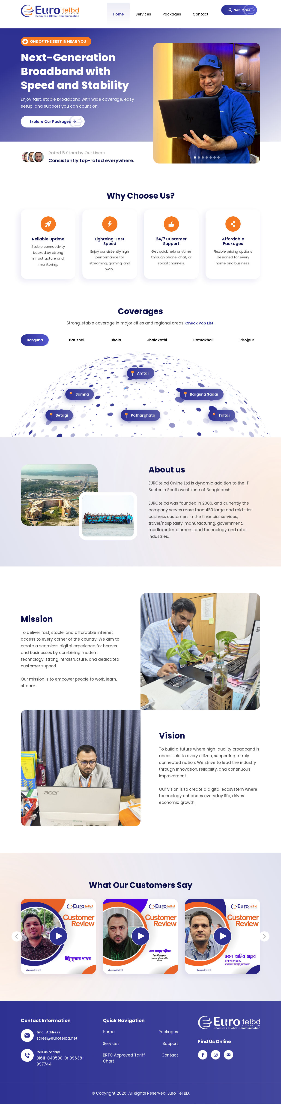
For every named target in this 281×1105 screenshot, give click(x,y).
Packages (169, 11)
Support (170, 1044)
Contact (198, 11)
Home (116, 11)
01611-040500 (49, 1059)
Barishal (77, 340)
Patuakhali (203, 340)
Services (141, 11)
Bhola (116, 340)
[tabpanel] (206, 103)
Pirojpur (246, 340)
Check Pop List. (200, 323)
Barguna (36, 340)
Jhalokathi (157, 340)
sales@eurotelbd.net (57, 1039)
